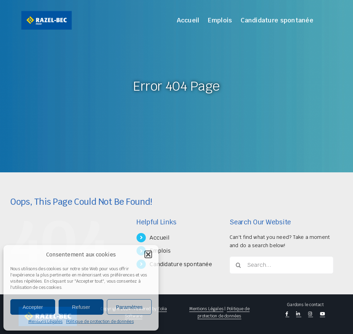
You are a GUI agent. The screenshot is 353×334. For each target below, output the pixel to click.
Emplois (160, 250)
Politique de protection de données (100, 321)
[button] (148, 254)
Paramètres (129, 307)
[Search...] (281, 265)
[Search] (238, 265)
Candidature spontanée (181, 264)
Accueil (159, 237)
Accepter (32, 307)
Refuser (81, 307)
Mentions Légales (45, 321)
